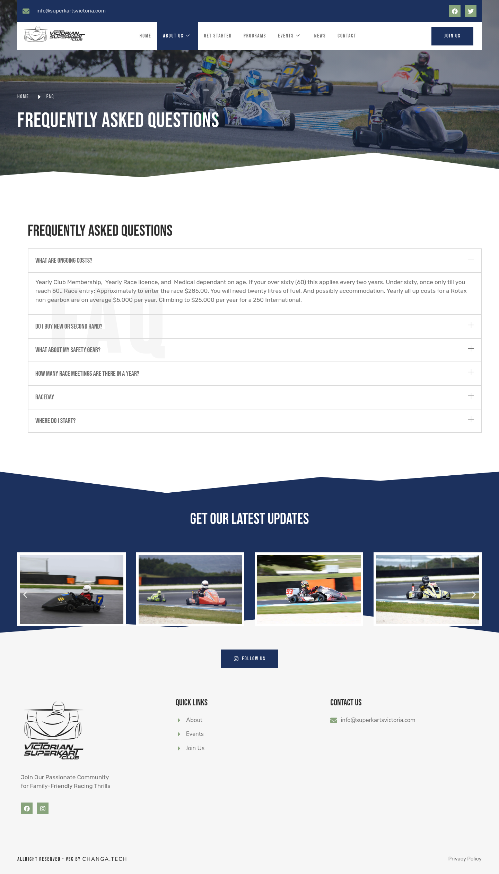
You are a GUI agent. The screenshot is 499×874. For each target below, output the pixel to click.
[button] (254, 260)
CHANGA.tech (105, 859)
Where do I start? (55, 421)
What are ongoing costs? (64, 260)
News (320, 36)
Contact (347, 36)
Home (145, 36)
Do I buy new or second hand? (69, 326)
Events (289, 36)
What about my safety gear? (67, 350)
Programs (255, 36)
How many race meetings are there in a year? (87, 374)
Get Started (218, 36)
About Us (176, 36)
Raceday (44, 397)
